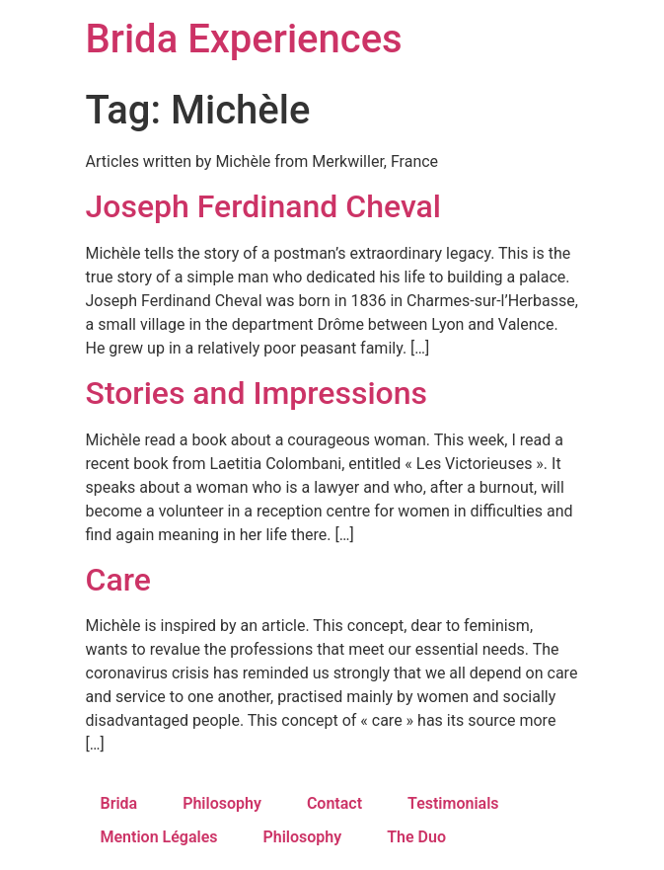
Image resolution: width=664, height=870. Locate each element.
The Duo (416, 837)
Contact (334, 803)
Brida (119, 803)
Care (118, 579)
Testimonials (453, 803)
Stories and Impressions (257, 393)
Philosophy (222, 803)
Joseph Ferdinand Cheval (263, 206)
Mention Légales (159, 837)
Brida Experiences (244, 39)
